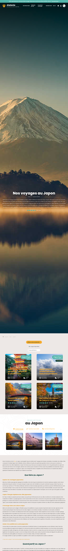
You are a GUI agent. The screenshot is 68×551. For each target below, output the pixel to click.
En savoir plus (55, 1)
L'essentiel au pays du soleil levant (18, 399)
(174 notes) (39, 210)
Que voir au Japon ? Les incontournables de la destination (16, 539)
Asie (15, 461)
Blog (54, 5)
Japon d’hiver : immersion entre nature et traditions (48, 371)
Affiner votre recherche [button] (33, 342)
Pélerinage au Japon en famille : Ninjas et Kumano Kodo (17, 371)
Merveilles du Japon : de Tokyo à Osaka (49, 399)
